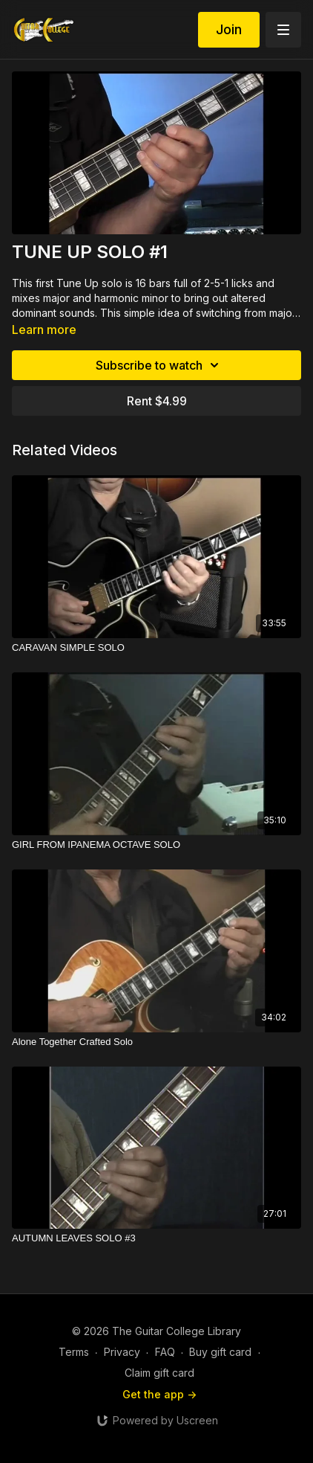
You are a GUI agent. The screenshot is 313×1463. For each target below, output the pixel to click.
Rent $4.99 (157, 400)
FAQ (165, 1351)
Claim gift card (159, 1372)
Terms (74, 1351)
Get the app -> (159, 1394)
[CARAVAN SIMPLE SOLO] (156, 647)
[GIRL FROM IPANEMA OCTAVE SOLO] (156, 844)
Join (229, 29)
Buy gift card (220, 1351)
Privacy (122, 1351)
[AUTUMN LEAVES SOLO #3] (156, 1238)
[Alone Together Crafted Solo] (156, 1042)
